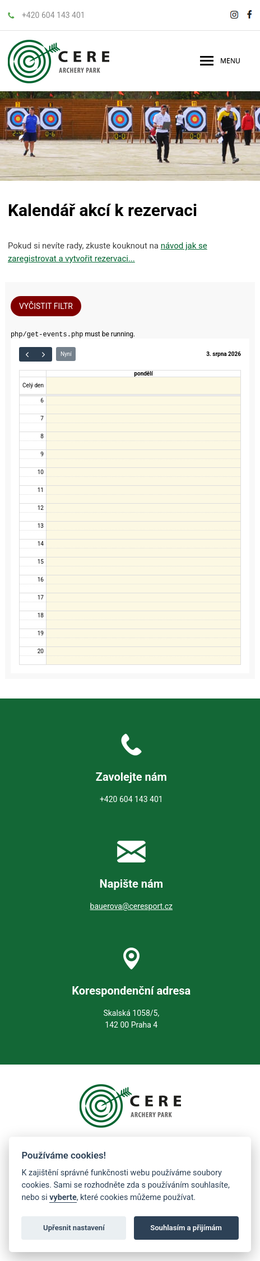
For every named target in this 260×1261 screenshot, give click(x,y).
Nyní (66, 355)
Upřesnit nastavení (74, 1228)
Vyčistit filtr (46, 306)
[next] (43, 355)
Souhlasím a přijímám (186, 1228)
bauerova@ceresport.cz (131, 907)
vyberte (62, 1197)
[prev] (27, 355)
